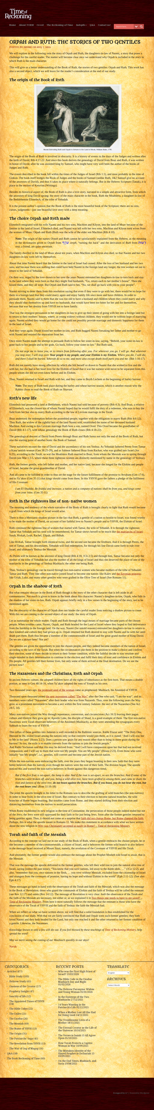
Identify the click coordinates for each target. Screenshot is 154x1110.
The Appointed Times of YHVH (26, 1001)
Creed (40, 25)
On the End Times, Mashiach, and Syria (77, 1062)
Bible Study (16, 976)
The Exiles (15, 1013)
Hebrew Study (17, 981)
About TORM (26, 25)
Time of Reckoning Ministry (120, 929)
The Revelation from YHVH (24, 1043)
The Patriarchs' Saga (21, 1038)
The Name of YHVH (20, 1028)
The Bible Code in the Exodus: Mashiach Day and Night (75, 980)
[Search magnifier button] (141, 26)
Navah (28, 47)
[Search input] (124, 26)
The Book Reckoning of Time (23, 1058)
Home (12, 25)
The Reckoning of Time (60, 25)
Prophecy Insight (19, 991)
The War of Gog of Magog (23, 1048)
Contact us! (104, 25)
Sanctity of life (17, 996)
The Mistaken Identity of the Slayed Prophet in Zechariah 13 (76, 1052)
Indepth (80, 25)
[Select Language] (118, 973)
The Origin (15, 1033)
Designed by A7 (120, 1093)
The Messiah (16, 1023)
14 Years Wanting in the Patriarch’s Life (71, 1006)
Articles (11, 971)
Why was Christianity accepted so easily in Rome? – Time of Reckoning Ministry (84, 825)
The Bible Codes (18, 1008)
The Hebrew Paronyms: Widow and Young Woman (76, 990)
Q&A (92, 25)
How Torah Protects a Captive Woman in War (75, 1044)
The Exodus (16, 1018)
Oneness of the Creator (22, 986)
